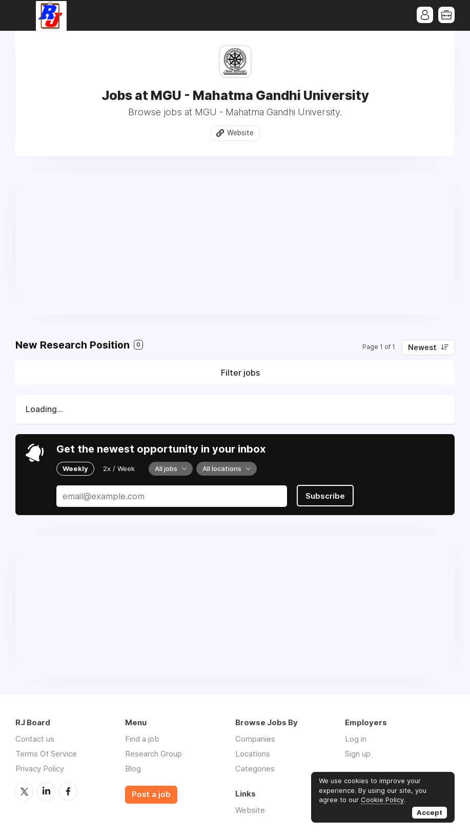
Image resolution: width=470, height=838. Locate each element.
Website (240, 133)
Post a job (151, 794)
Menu (23, 15)
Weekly (75, 468)
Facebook (68, 791)
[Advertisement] (235, 243)
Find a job (142, 739)
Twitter (24, 791)
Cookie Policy (382, 799)
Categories (255, 768)
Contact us (34, 739)
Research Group (153, 754)
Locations (252, 754)
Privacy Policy (39, 768)
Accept (429, 812)
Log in (355, 739)
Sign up (358, 754)
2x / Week (119, 468)
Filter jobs (240, 372)
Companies (255, 739)
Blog (133, 768)
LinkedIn (46, 791)
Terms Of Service (46, 754)
